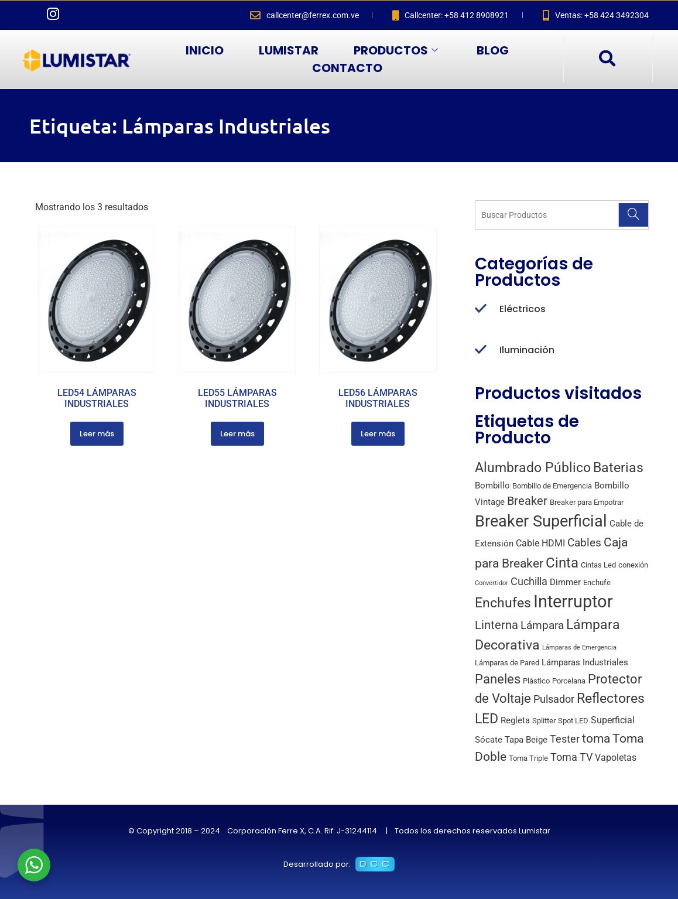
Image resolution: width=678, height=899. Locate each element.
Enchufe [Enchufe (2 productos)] (597, 582)
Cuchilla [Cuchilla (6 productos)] (529, 581)
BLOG (493, 50)
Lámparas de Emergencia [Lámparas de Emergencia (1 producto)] (579, 647)
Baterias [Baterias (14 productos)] (618, 468)
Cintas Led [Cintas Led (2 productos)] (598, 564)
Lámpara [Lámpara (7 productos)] (542, 625)
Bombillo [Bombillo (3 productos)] (492, 485)
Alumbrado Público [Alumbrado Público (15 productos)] (533, 468)
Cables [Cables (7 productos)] (584, 542)
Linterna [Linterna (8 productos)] (496, 625)
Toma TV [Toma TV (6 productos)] (571, 757)
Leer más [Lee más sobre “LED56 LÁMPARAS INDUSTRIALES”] (378, 433)
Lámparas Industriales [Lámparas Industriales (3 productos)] (585, 662)
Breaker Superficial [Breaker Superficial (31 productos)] (541, 521)
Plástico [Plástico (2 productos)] (536, 680)
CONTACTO (347, 68)
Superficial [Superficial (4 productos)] (613, 720)
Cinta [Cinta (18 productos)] (562, 563)
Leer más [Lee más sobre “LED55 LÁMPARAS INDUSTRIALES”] (237, 433)
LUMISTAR (289, 50)
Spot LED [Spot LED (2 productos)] (573, 720)
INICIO (205, 50)
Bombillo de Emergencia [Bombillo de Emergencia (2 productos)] (552, 485)
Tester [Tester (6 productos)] (565, 739)
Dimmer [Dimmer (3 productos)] (565, 582)
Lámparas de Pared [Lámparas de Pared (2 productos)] (507, 662)
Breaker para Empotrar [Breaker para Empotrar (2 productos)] (587, 502)
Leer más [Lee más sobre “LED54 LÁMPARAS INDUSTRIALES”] (97, 433)
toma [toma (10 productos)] (596, 738)
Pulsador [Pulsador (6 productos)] (553, 699)
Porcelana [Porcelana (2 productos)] (568, 680)
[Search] (633, 215)
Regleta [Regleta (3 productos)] (515, 720)
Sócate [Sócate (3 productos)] (488, 739)
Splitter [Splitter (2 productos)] (544, 720)
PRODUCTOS (396, 50)
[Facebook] (29, 15)
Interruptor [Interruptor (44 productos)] (573, 601)
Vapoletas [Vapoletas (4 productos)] (615, 757)
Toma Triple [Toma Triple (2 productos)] (528, 758)
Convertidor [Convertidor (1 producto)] (491, 583)
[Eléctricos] (481, 309)
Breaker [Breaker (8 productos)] (527, 501)
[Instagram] (52, 15)
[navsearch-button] (606, 59)
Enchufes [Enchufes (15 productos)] (503, 603)
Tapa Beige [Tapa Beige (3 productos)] (526, 739)
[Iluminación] (481, 350)
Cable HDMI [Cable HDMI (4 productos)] (540, 543)
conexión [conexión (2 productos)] (633, 564)
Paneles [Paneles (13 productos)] (498, 678)
